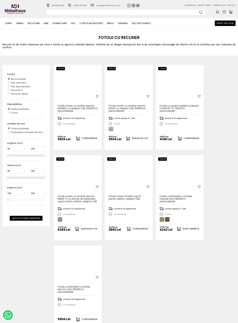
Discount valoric (18, 93)
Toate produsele (18, 109)
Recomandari (17, 79)
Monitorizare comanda (95, 302)
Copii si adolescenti (91, 23)
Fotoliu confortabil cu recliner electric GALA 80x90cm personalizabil (166, 195)
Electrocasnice (141, 23)
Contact (231, 5)
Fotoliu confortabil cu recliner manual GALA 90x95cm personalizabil (120, 195)
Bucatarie (34, 23)
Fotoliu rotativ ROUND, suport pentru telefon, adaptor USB (74, 193)
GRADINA (123, 23)
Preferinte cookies (160, 302)
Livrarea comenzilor (93, 294)
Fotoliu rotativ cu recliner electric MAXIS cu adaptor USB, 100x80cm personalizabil (121, 104)
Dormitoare (60, 23)
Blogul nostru (157, 297)
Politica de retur (91, 304)
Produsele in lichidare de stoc (25, 132)
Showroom (190, 5)
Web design (218, 319)
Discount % (15, 90)
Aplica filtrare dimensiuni (26, 218)
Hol (73, 23)
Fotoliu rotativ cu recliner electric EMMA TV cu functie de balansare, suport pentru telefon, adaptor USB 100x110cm (213, 104)
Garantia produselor (94, 299)
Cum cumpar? (91, 289)
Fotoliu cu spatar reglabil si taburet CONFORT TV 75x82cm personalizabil (166, 104)
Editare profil (123, 304)
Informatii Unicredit (93, 309)
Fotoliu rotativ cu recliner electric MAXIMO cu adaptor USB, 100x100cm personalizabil (74, 104)
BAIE (46, 23)
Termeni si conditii (92, 297)
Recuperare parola (126, 294)
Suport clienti (204, 5)
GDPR (86, 307)
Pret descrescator (19, 86)
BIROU (110, 23)
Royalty (232, 319)
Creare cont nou (125, 289)
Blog (223, 5)
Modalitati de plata (93, 292)
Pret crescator (17, 82)
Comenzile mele (125, 301)
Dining (20, 23)
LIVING (8, 23)
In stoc (13, 112)
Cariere (216, 5)
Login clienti (122, 292)
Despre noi (156, 289)
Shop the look (225, 23)
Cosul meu (122, 299)
